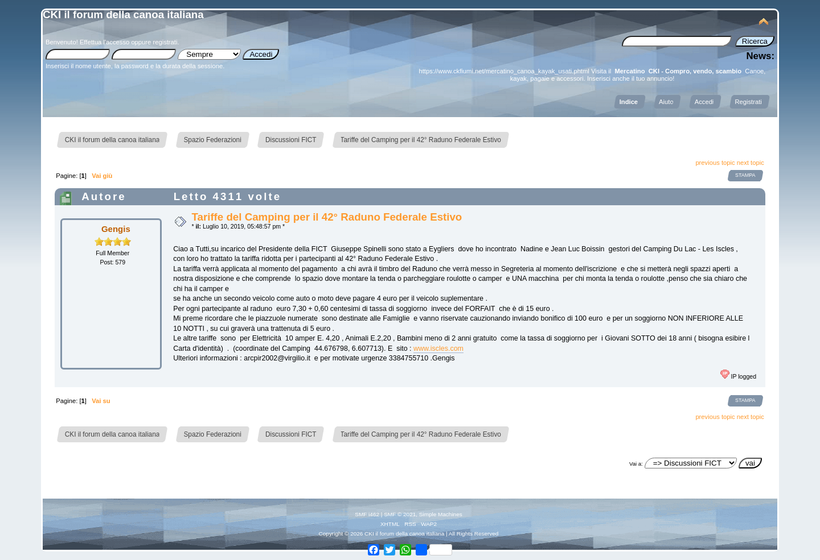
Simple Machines (440, 514)
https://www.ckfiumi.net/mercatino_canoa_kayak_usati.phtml (504, 71)
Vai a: (636, 464)
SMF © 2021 (400, 514)
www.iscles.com (438, 348)
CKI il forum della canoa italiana (123, 14)
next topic (750, 162)
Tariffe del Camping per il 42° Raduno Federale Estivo (326, 217)
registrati (165, 42)
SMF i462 (367, 514)
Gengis (115, 229)
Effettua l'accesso (104, 42)
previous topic (715, 162)
